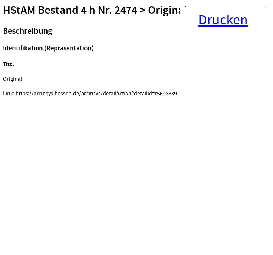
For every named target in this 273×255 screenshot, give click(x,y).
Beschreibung (27, 31)
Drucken (223, 20)
